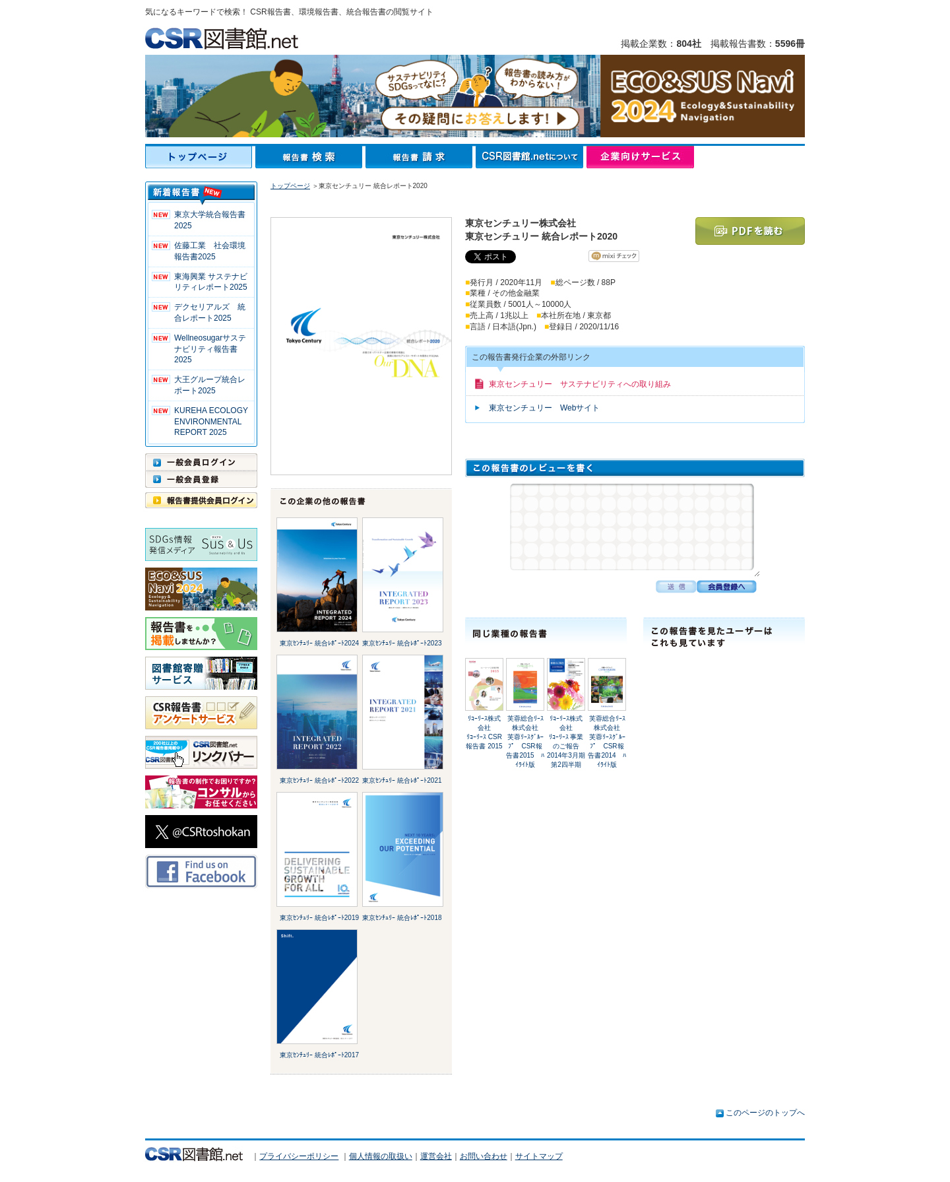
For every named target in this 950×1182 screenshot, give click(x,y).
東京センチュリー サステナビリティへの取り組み (580, 384)
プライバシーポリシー (298, 1156)
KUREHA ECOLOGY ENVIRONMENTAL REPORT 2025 (211, 422)
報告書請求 (420, 157)
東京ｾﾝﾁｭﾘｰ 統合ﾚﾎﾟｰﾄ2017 (319, 1055)
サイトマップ (539, 1156)
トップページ (200, 157)
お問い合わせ (483, 1156)
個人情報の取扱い (380, 1156)
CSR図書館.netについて (531, 157)
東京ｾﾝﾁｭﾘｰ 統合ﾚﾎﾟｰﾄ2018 (401, 917)
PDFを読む (750, 231)
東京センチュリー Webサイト (544, 407)
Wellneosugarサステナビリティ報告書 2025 (210, 349)
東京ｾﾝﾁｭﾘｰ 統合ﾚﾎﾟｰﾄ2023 (401, 643)
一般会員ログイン (201, 462)
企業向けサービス (640, 157)
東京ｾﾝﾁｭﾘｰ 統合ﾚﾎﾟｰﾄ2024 (319, 643)
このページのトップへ (765, 1112)
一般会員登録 (201, 479)
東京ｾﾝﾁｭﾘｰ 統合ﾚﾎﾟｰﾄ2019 (319, 917)
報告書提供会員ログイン (201, 500)
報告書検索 (310, 157)
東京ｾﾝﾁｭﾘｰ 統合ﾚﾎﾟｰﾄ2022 (319, 780)
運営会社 (436, 1156)
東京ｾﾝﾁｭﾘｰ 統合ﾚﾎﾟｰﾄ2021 (401, 780)
